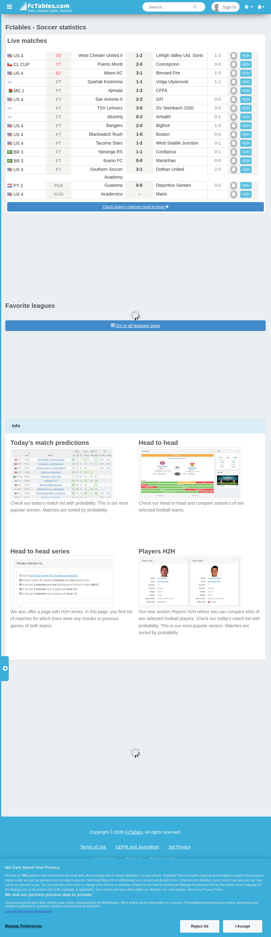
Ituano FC (112, 160)
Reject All (199, 926)
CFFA (161, 90)
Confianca (166, 151)
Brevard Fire (168, 72)
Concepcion (167, 64)
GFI (159, 99)
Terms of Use (93, 846)
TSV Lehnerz (110, 107)
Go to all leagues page (135, 325)
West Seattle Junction (177, 142)
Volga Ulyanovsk (172, 81)
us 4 (15, 55)
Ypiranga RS (110, 151)
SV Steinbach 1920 (175, 107)
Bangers (114, 125)
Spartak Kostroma (104, 81)
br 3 (15, 152)
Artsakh (163, 116)
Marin (161, 193)
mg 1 (15, 90)
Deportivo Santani (173, 185)
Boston (163, 134)
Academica (111, 193)
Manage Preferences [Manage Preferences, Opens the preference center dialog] (23, 926)
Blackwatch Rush (105, 134)
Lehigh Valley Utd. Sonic (180, 55)
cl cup (18, 64)
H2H (246, 55)
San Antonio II (108, 99)
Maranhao (166, 160)
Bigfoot (163, 125)
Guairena (114, 185)
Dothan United (170, 169)
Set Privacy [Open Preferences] (180, 846)
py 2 (15, 185)
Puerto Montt (109, 64)
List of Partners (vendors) (28, 911)
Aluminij (114, 116)
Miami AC (113, 72)
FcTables (134, 832)
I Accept (242, 926)
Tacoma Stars (109, 142)
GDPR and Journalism (137, 846)
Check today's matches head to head (135, 207)
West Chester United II (101, 55)
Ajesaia (115, 90)
